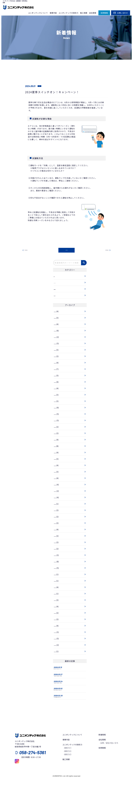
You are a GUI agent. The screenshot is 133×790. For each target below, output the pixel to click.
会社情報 (92, 12)
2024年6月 (58, 446)
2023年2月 (58, 542)
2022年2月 (58, 619)
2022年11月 (58, 561)
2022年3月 (58, 613)
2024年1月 (58, 478)
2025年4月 (58, 382)
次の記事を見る (103, 250)
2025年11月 (58, 337)
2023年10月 (58, 497)
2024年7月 (58, 440)
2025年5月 (58, 375)
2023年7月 (58, 510)
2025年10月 (58, 343)
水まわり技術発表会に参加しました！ (69, 709)
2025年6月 (58, 369)
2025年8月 (58, 356)
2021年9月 (58, 651)
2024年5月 (58, 452)
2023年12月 (58, 484)
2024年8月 (58, 433)
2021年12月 (58, 632)
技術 (41, 86)
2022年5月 (58, 600)
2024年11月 (58, 414)
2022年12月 (58, 555)
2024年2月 (58, 472)
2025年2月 (58, 395)
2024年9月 (58, 427)
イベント (57, 282)
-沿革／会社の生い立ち (109, 756)
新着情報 (102, 747)
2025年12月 (58, 330)
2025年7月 (58, 363)
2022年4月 (58, 606)
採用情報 (57, 289)
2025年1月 (58, 401)
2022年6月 (58, 593)
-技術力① (67, 761)
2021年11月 (58, 638)
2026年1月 (58, 324)
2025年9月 (58, 350)
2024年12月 (58, 407)
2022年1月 (58, 626)
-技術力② (67, 764)
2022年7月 (58, 587)
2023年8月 (58, 504)
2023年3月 (58, 536)
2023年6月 (58, 516)
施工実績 (83, 12)
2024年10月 (58, 420)
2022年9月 (58, 574)
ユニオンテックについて (38, 12)
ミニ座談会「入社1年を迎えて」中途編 (69, 679)
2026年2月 (58, 318)
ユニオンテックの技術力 (68, 12)
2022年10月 (58, 568)
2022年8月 (58, 581)
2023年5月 (58, 523)
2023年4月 (58, 529)
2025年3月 (58, 388)
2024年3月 (58, 465)
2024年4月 (58, 459)
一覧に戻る (66, 250)
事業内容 (53, 12)
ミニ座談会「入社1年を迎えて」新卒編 (69, 688)
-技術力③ (67, 767)
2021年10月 (58, 645)
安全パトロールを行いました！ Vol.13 (69, 670)
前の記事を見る (29, 250)
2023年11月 (58, 491)
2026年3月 (58, 311)
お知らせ (57, 295)
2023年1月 (58, 549)
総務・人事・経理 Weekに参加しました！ (69, 699)
